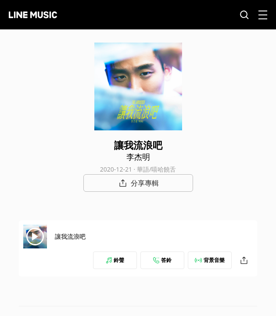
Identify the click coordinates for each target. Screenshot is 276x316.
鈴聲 (115, 260)
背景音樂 (210, 260)
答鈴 (162, 260)
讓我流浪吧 (70, 236)
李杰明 (138, 156)
